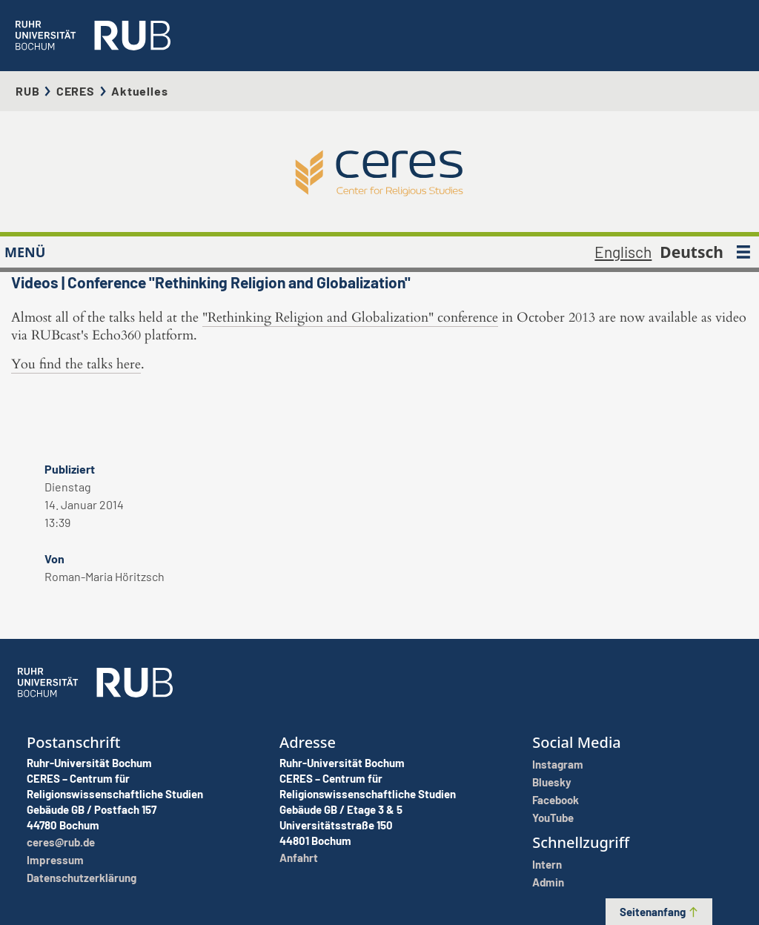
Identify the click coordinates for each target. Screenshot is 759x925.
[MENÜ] (743, 252)
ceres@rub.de (61, 842)
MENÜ (24, 252)
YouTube (553, 817)
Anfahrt (298, 857)
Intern (547, 864)
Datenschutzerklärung (81, 877)
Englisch (623, 251)
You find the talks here (76, 364)
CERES (75, 91)
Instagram (557, 764)
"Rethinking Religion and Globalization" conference (350, 317)
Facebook (555, 799)
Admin (548, 882)
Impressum (55, 859)
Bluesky (551, 782)
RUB (27, 91)
